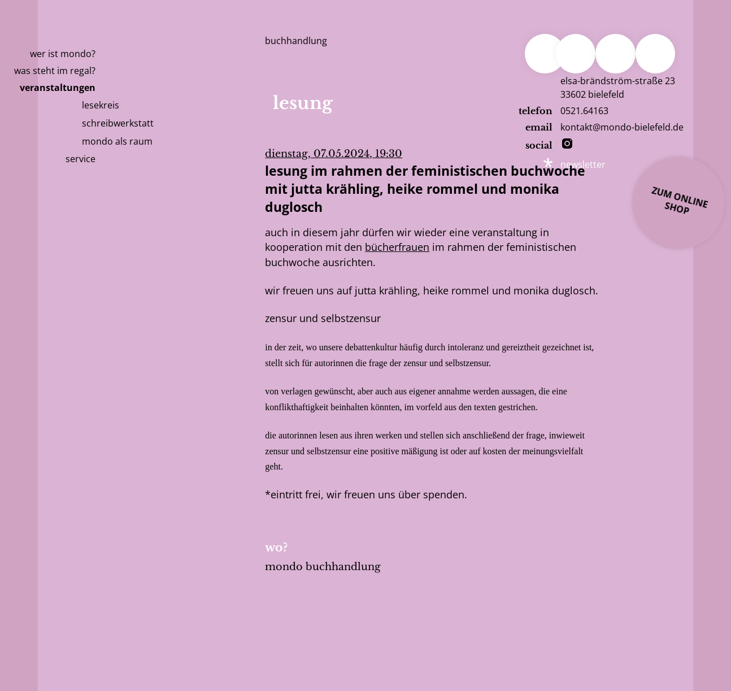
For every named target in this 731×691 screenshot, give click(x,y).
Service (80, 159)
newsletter (583, 164)
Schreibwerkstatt (118, 123)
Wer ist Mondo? (62, 53)
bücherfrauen (397, 247)
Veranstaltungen (57, 87)
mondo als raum (117, 141)
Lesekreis (100, 105)
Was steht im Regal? (54, 70)
